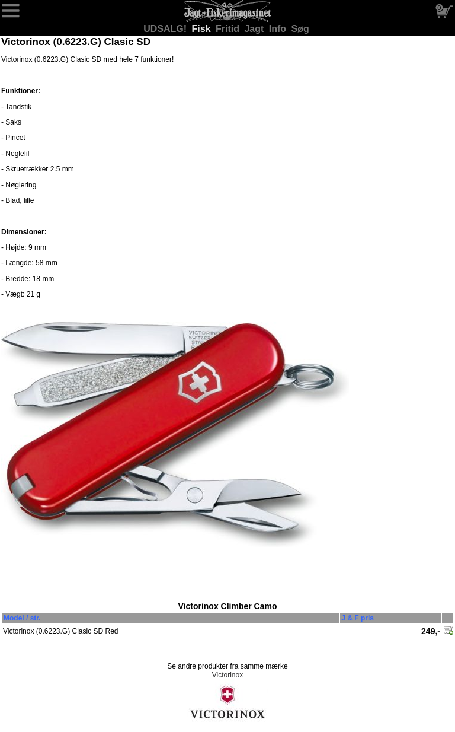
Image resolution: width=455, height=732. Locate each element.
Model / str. (22, 618)
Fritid (229, 29)
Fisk (202, 29)
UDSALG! (166, 29)
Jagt (255, 29)
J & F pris (357, 618)
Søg (300, 29)
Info (279, 29)
